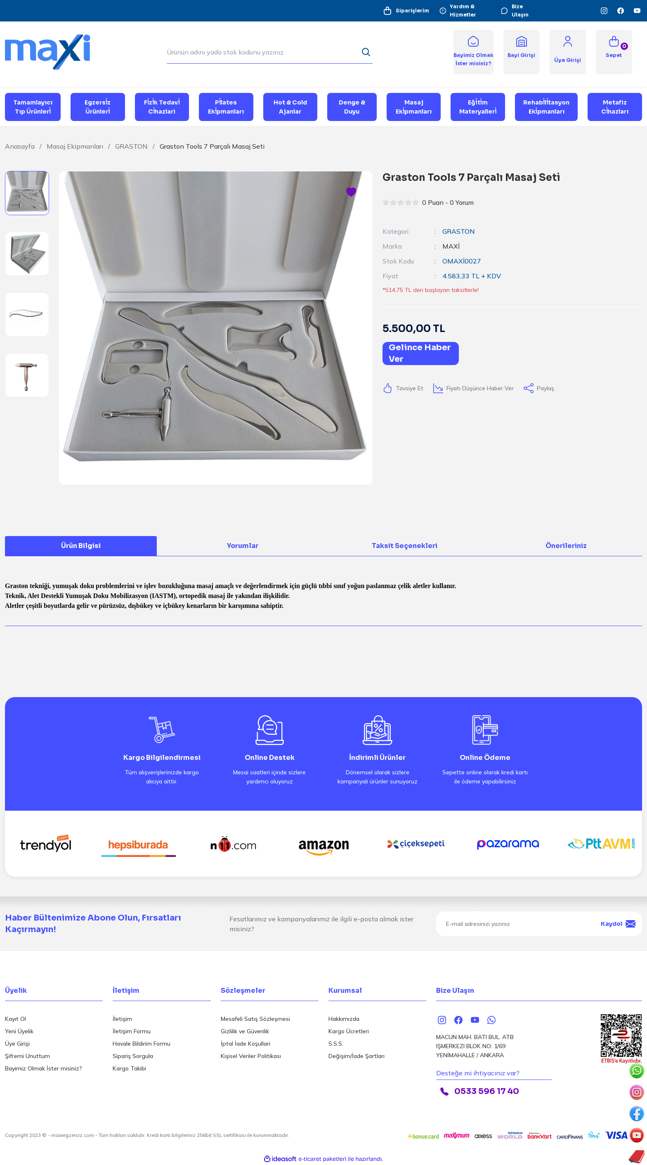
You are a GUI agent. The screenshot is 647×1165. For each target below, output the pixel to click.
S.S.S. (335, 1043)
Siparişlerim (406, 11)
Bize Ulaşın (515, 10)
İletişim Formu (132, 1031)
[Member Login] (567, 41)
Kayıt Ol (15, 1019)
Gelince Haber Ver (420, 353)
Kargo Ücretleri (348, 1031)
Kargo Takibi (129, 1068)
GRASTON (458, 231)
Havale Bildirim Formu (141, 1043)
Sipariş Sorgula (133, 1056)
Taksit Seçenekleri (404, 545)
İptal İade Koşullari (245, 1043)
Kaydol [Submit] (618, 924)
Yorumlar (242, 545)
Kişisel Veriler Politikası (251, 1056)
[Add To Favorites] (351, 192)
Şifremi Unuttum (27, 1056)
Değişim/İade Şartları (356, 1056)
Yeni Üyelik (19, 1031)
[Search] (270, 52)
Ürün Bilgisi (81, 545)
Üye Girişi (17, 1043)
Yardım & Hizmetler (458, 10)
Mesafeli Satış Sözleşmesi (255, 1019)
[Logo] (54, 51)
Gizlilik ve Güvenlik (245, 1031)
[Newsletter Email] (539, 923)
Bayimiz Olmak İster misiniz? (43, 1068)
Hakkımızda (343, 1019)
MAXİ (451, 246)
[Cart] (614, 52)
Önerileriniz (566, 545)
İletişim (122, 1019)
